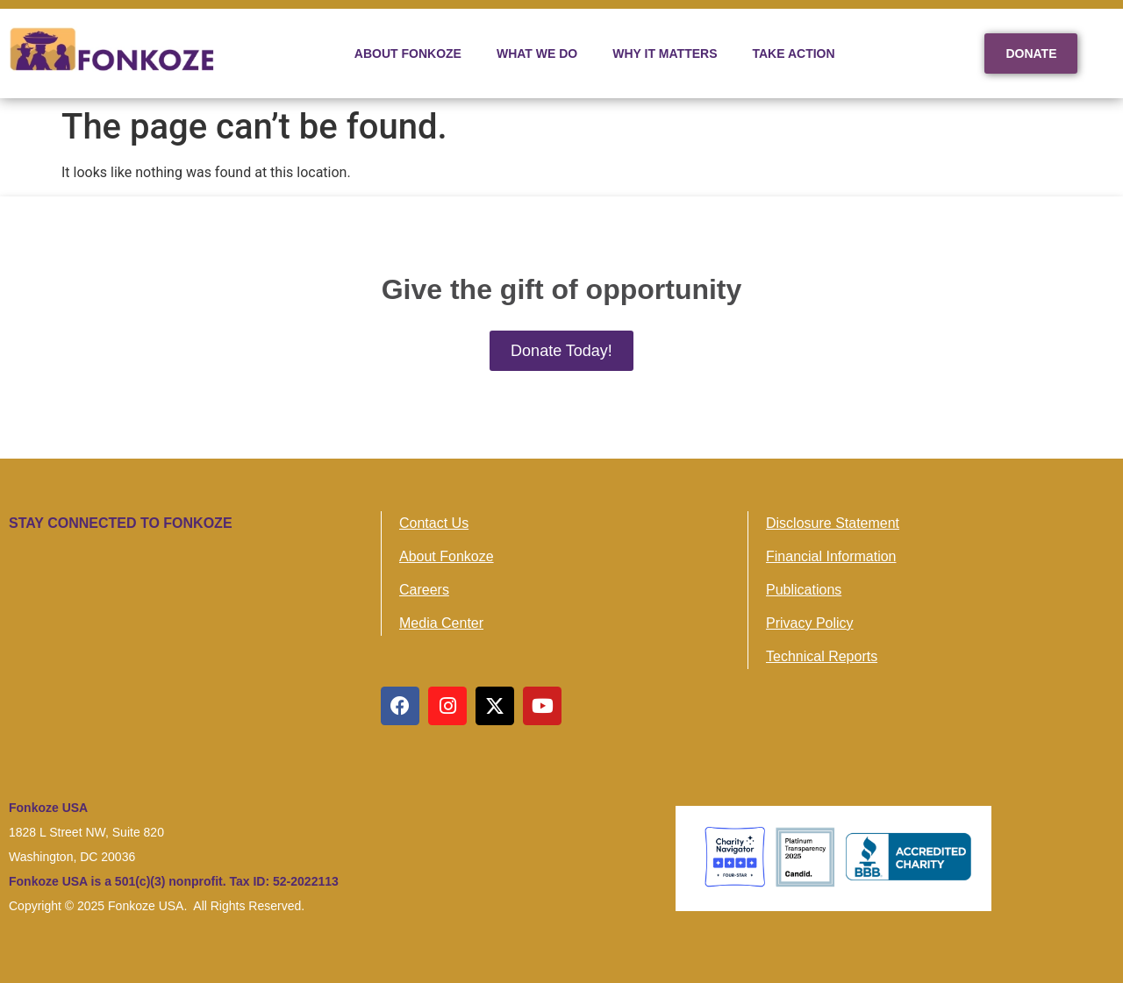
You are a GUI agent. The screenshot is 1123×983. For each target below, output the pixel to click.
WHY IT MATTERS (664, 53)
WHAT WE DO (537, 53)
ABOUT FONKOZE (407, 53)
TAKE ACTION (794, 53)
